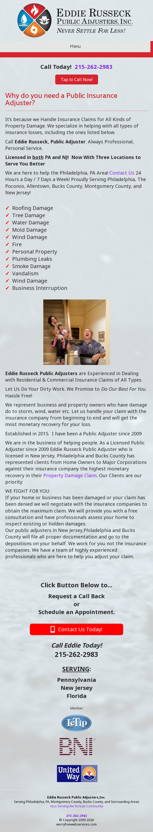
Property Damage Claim (70, 475)
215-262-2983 (94, 66)
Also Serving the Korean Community (76, 806)
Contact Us (121, 173)
